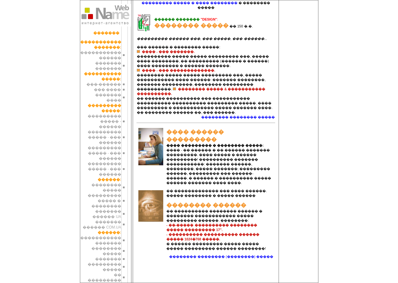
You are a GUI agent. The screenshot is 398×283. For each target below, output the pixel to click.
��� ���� (107, 89)
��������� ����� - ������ (104, 121)
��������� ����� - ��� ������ (104, 137)
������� (106, 33)
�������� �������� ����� (238, 117)
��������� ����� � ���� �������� (189, 3)
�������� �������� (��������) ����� (221, 256)
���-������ (103, 84)
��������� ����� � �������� (104, 200)
